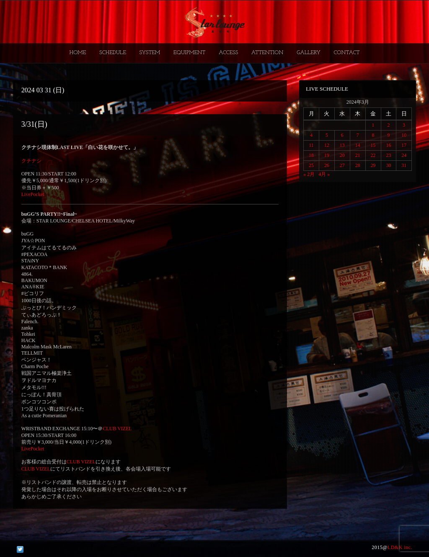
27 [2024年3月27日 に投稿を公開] (342, 165)
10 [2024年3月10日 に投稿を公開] (403, 135)
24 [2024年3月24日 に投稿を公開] (403, 155)
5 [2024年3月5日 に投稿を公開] (327, 135)
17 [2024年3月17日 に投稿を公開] (403, 145)
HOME (78, 52)
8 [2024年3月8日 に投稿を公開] (373, 135)
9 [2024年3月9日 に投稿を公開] (388, 135)
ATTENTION (267, 52)
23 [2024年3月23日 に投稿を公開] (388, 155)
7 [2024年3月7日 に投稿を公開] (358, 135)
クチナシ (31, 161)
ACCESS (228, 52)
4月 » (324, 174)
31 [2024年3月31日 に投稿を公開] (403, 165)
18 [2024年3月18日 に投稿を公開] (311, 155)
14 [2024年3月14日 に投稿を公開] (357, 145)
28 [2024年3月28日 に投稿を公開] (357, 165)
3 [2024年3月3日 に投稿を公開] (404, 125)
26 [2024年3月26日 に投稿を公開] (326, 165)
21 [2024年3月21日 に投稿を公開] (357, 155)
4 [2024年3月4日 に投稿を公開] (311, 135)
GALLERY (308, 52)
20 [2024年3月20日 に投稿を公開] (342, 155)
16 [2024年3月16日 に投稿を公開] (388, 145)
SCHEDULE (112, 52)
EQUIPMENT (189, 52)
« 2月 (309, 174)
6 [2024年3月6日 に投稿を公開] (342, 135)
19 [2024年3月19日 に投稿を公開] (326, 155)
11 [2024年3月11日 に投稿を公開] (311, 145)
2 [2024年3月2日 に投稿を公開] (388, 125)
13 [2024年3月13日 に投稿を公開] (342, 145)
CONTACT (346, 52)
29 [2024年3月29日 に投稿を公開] (373, 165)
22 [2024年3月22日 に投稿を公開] (373, 155)
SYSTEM (150, 52)
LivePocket (32, 194)
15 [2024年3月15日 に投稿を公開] (373, 145)
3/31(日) (34, 124)
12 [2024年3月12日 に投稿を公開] (326, 145)
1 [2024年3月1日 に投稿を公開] (373, 125)
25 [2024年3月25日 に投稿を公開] (311, 165)
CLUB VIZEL (117, 428)
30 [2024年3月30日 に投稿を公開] (388, 165)
